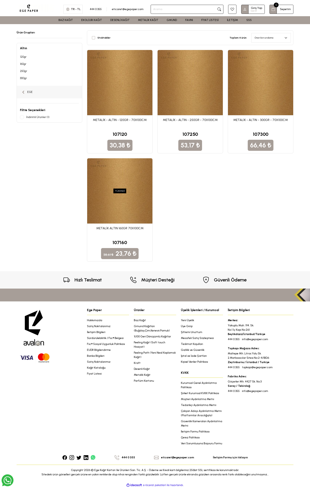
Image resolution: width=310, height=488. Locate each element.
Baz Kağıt (140, 320)
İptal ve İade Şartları (194, 356)
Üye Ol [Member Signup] (253, 10)
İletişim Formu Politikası (195, 431)
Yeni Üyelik (187, 320)
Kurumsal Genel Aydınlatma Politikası (199, 385)
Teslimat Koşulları (192, 344)
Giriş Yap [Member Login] (256, 8)
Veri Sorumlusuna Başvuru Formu (201, 443)
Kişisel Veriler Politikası (194, 361)
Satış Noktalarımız (99, 326)
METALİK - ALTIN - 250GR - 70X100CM (190, 120)
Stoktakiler (104, 37)
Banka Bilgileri (95, 356)
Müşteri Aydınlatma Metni (197, 399)
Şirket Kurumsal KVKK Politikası (200, 393)
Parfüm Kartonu (144, 380)
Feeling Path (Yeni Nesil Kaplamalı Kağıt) (155, 355)
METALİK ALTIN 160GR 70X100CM (120, 228)
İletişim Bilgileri (96, 332)
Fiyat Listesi (94, 373)
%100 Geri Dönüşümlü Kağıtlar (152, 336)
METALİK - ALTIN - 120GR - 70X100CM (120, 120)
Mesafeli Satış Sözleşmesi (197, 338)
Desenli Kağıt (142, 369)
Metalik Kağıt (142, 375)
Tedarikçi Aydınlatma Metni (198, 405)
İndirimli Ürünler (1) (37, 117)
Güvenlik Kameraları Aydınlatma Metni (201, 423)
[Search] (187, 9)
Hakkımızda (94, 320)
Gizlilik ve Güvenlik (192, 350)
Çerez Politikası (190, 437)
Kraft (137, 363)
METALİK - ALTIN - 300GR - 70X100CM (260, 120)
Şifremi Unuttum (191, 332)
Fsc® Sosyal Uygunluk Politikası (106, 344)
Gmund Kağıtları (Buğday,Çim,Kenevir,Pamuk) (152, 328)
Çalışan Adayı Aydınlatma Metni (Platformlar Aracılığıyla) (201, 413)
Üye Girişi (187, 326)
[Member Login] (245, 9)
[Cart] (281, 9)
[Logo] (38, 8)
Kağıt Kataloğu (96, 367)
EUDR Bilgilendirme (99, 350)
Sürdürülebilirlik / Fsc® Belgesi (105, 338)
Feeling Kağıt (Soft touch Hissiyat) (149, 344)
